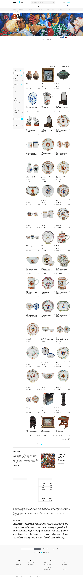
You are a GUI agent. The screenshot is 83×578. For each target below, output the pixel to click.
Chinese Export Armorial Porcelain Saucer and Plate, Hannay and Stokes (47, 362)
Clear (21, 75)
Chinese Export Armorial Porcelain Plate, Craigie (61, 362)
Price (14, 116)
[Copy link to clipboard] (60, 37)
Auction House (16, 122)
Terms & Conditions (40, 576)
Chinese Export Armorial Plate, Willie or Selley (62, 385)
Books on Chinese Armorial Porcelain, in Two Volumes (47, 409)
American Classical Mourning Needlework (45, 432)
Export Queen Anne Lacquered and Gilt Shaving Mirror (62, 108)
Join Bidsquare (30, 566)
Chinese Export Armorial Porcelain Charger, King (61, 131)
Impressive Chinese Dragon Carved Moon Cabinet (31, 432)
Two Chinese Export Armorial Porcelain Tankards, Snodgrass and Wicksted (31, 154)
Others (69, 9)
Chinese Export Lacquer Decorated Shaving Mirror (46, 131)
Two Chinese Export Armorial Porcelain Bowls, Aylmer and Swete (47, 339)
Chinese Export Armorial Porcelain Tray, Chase (31, 200)
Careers (17, 566)
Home (13, 11)
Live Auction (18, 87)
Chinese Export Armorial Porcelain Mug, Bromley (61, 293)
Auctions (14, 6)
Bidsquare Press (18, 564)
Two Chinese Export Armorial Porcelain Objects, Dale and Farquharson (30, 177)
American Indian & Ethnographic (18, 108)
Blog (38, 6)
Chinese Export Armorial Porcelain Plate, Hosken (61, 177)
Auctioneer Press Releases (48, 567)
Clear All (22, 70)
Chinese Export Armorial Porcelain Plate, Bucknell (31, 385)
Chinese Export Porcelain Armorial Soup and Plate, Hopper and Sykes (31, 316)
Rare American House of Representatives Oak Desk (60, 432)
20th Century (18, 100)
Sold (19, 80)
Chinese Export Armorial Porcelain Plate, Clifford (61, 223)
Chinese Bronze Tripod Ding (60, 84)
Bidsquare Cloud (47, 569)
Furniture (30, 9)
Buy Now (20, 6)
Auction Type (15, 84)
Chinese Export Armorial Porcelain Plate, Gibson (46, 316)
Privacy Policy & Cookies (31, 576)
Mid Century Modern (50, 9)
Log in (64, 2)
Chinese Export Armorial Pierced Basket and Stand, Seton (61, 270)
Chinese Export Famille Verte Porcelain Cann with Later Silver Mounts (46, 108)
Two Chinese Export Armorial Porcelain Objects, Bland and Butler (47, 270)
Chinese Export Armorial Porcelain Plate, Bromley (46, 177)
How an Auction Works (66, 566)
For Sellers (51, 6)
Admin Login (46, 566)
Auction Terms (64, 564)
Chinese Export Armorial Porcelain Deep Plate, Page (46, 200)
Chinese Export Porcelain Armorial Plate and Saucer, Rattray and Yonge (32, 409)
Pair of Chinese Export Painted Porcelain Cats (31, 131)
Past (15, 11)
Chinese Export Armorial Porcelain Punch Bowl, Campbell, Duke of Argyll (47, 385)
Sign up (68, 2)
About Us (17, 562)
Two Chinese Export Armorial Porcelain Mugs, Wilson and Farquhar (47, 223)
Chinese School (43, 84)
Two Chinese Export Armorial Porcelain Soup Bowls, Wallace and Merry (62, 339)
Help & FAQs (64, 569)
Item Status (15, 75)
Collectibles (18, 112)
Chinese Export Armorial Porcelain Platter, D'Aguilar (61, 316)
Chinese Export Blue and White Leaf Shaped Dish (32, 108)
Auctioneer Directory (31, 564)
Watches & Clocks (18, 104)
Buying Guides (64, 571)
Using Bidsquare (64, 562)
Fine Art (14, 9)
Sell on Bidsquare (47, 562)
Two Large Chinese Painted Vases (31, 84)
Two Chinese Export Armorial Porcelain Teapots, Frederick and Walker (31, 223)
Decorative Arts (22, 9)
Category (15, 91)
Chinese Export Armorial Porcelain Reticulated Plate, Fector (46, 246)
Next (58, 443)
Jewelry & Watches (39, 9)
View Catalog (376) (64, 33)
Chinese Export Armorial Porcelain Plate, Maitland (46, 293)
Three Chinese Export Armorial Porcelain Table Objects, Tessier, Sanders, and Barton (31, 246)
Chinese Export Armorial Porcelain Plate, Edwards (31, 362)
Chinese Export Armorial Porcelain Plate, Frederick (31, 339)
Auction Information (48, 39)
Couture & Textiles (18, 110)
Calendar (26, 6)
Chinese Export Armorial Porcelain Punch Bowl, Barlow (31, 270)
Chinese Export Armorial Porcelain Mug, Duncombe (31, 293)
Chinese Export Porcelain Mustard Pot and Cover (62, 246)
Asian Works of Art (60, 9)
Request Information (47, 564)
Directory (32, 6)
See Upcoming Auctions (32, 562)
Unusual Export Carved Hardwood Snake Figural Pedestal (61, 409)
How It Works (44, 6)
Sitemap (63, 567)
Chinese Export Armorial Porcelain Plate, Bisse (61, 200)
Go (22, 119)
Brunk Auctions (32, 29)
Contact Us (17, 567)
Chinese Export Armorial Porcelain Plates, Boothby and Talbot (61, 154)
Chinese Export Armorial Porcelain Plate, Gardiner (46, 154)
